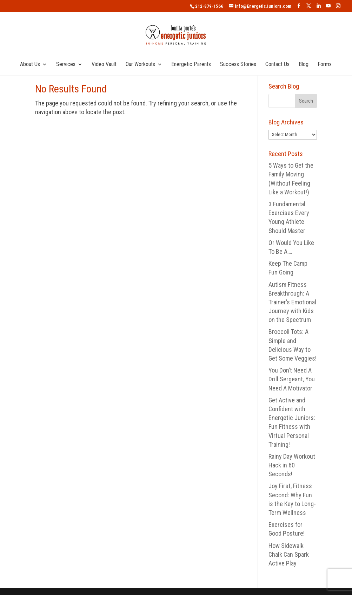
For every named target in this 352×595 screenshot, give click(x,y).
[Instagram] (338, 6)
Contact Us (277, 64)
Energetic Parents (191, 64)
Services (65, 64)
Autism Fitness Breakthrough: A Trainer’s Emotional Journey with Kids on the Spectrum (292, 302)
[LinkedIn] (318, 6)
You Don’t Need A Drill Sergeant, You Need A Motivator (291, 379)
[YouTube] (328, 6)
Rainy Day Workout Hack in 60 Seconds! (291, 465)
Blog (303, 64)
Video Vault (104, 64)
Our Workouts (140, 64)
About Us (30, 64)
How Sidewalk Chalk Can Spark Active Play (288, 554)
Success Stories (238, 64)
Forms (325, 64)
